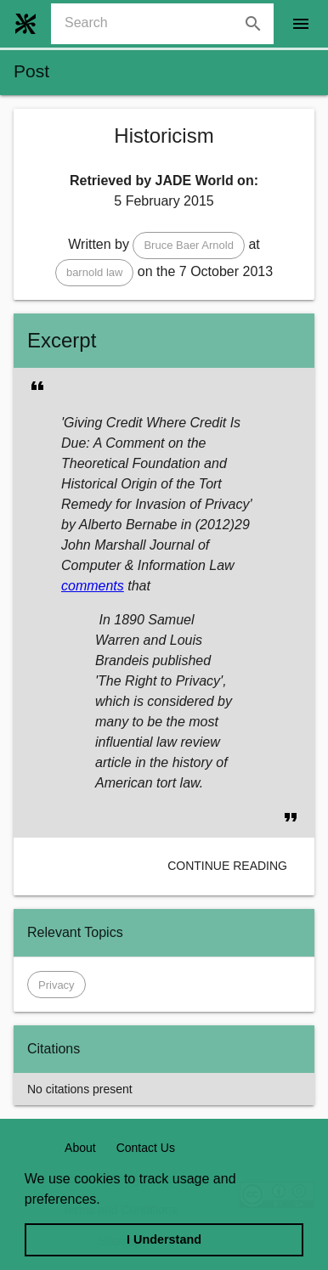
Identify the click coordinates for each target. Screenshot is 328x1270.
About (80, 1147)
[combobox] (169, 23)
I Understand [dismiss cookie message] (164, 1239)
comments (92, 586)
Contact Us (145, 1147)
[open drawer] (300, 23)
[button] (189, 245)
